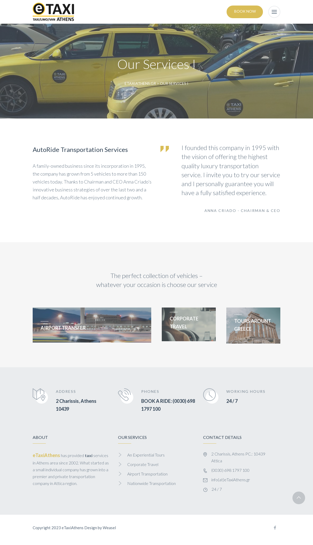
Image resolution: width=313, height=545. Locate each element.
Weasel (109, 527)
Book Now (245, 11)
